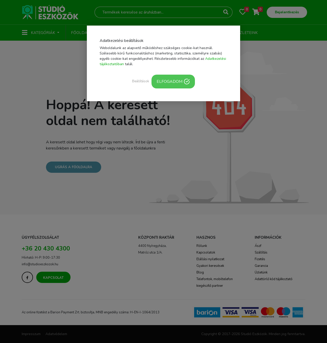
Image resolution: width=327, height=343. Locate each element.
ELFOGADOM (173, 81)
